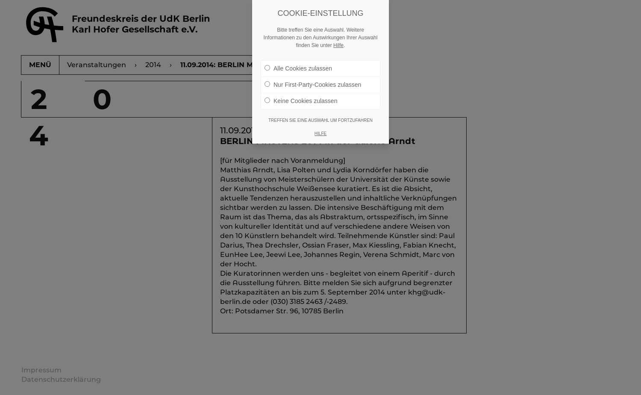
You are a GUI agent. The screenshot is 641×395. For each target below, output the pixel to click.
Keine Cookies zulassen (301, 97)
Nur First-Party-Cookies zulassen (313, 80)
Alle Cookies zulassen (298, 64)
